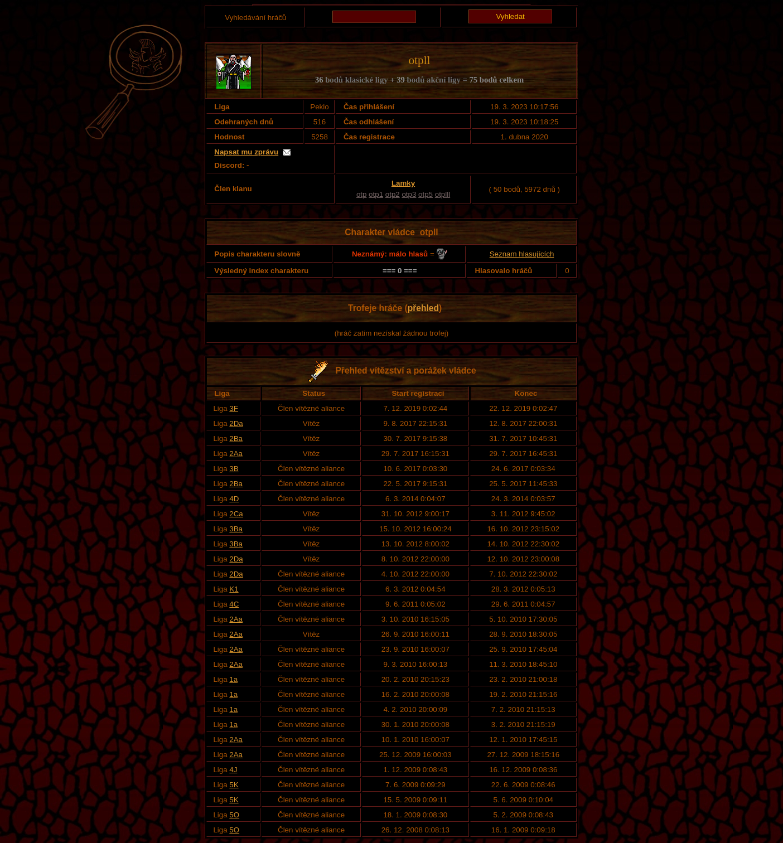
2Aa (236, 453)
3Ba (236, 529)
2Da (236, 423)
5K (233, 785)
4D (234, 499)
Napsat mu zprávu (246, 152)
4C (234, 604)
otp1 (376, 194)
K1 (233, 589)
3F (233, 408)
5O (234, 815)
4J (233, 770)
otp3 (409, 194)
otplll (442, 194)
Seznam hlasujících (522, 254)
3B (233, 468)
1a (233, 679)
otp (361, 194)
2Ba (236, 438)
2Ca (236, 514)
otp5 (425, 194)
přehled (423, 308)
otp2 (392, 194)
